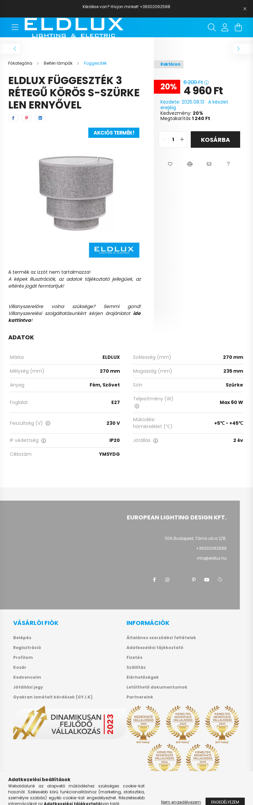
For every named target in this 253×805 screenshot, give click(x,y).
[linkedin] (40, 118)
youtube (206, 579)
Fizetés (134, 657)
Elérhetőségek (142, 677)
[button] (170, 164)
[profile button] (225, 27)
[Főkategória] (20, 63)
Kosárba (215, 140)
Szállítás (136, 667)
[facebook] (13, 118)
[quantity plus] (182, 139)
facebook (154, 579)
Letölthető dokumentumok (156, 687)
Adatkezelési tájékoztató (154, 647)
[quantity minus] (164, 139)
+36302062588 (211, 548)
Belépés (22, 637)
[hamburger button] (14, 27)
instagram (167, 579)
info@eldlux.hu (212, 558)
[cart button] (238, 27)
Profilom (23, 657)
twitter (180, 579)
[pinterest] (26, 118)
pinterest (193, 579)
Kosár (19, 667)
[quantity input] (173, 139)
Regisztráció (27, 647)
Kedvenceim (27, 677)
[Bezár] (245, 9)
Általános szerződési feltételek (161, 637)
